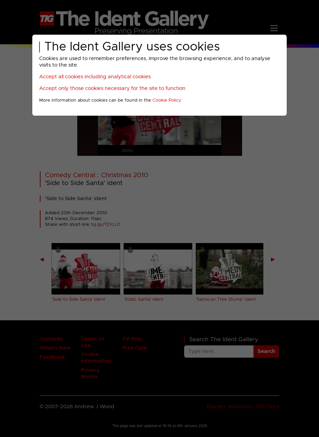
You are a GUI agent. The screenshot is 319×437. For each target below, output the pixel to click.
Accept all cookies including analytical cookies (95, 76)
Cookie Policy (166, 100)
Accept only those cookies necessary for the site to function (112, 88)
